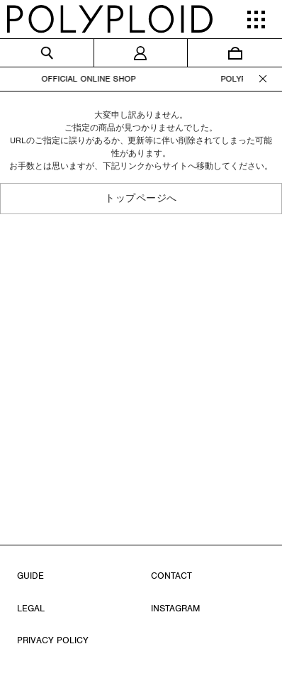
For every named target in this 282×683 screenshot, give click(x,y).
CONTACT (171, 576)
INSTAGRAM (175, 608)
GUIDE (30, 576)
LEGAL (31, 608)
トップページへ (141, 198)
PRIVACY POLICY (53, 640)
